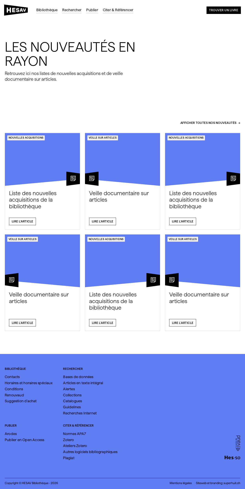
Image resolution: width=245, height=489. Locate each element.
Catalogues (72, 401)
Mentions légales (181, 483)
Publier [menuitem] (92, 10)
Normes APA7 (74, 433)
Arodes (11, 433)
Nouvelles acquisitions (26, 139)
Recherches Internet (80, 413)
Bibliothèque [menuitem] (47, 10)
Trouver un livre (223, 10)
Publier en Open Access (24, 440)
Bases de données (78, 377)
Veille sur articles (103, 139)
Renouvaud (14, 395)
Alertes (69, 389)
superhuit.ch (232, 483)
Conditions (14, 389)
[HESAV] (17, 11)
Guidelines (72, 407)
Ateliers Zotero (75, 445)
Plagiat (68, 458)
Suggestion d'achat (21, 401)
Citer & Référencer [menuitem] (118, 10)
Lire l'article (22, 223)
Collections (72, 395)
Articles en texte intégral (83, 383)
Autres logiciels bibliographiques (90, 452)
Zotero (68, 440)
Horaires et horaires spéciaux (29, 383)
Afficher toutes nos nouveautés (208, 124)
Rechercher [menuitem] (71, 10)
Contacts (12, 377)
